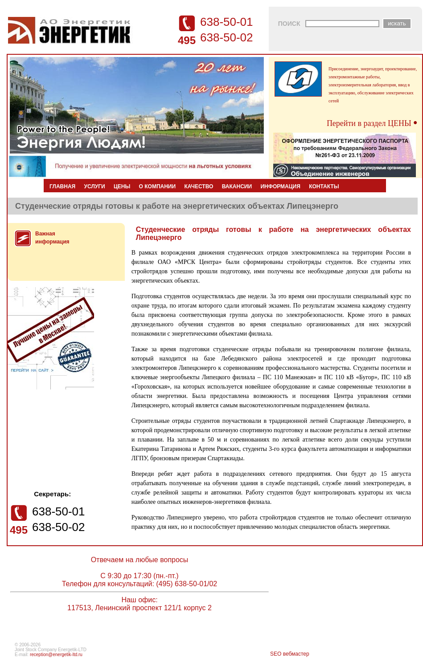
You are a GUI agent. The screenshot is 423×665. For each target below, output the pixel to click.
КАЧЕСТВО (198, 186)
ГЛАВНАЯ (62, 186)
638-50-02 (226, 37)
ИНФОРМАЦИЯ (280, 186)
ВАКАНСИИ (237, 186)
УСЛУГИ (94, 186)
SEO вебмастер (289, 654)
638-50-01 (226, 21)
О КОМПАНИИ (157, 186)
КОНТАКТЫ (324, 186)
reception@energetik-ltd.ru (56, 654)
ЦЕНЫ (122, 186)
